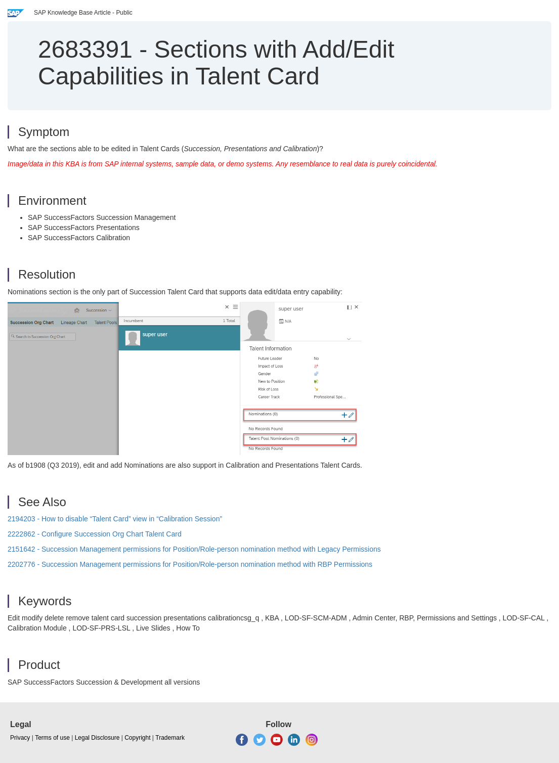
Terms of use (52, 737)
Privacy (20, 737)
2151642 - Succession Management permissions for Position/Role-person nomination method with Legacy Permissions (194, 549)
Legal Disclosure (97, 737)
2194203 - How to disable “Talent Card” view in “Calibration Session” (115, 519)
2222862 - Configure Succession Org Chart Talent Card (95, 534)
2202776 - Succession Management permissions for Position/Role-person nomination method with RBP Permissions (190, 564)
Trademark (170, 737)
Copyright (137, 737)
